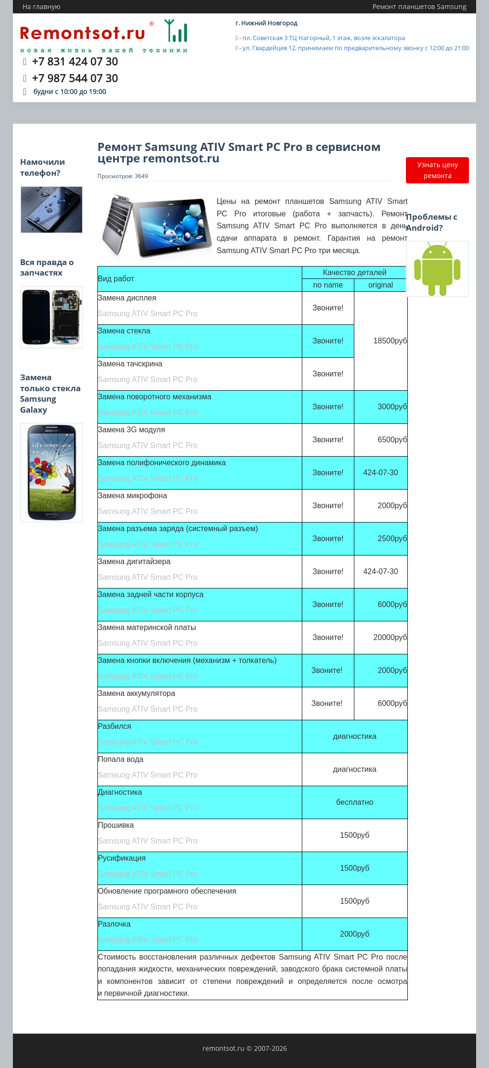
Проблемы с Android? (431, 222)
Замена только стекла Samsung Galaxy (50, 393)
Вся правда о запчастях (47, 267)
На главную (41, 6)
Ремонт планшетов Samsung (419, 6)
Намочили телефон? (42, 167)
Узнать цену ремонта (437, 170)
